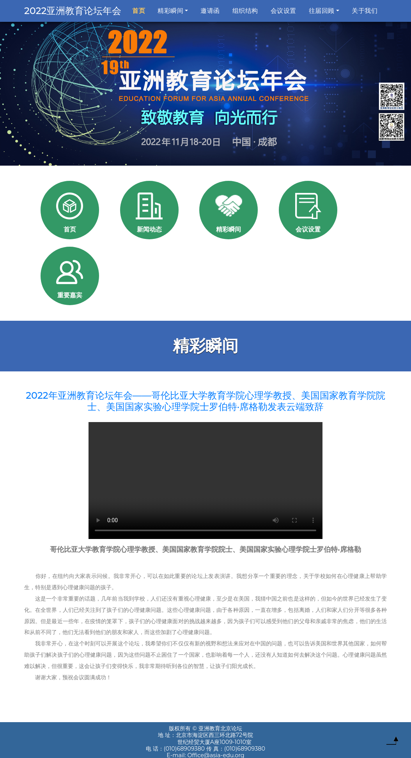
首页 (140, 10)
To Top (392, 742)
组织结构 (245, 10)
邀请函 (210, 10)
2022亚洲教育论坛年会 (72, 10)
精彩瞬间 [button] (170, 10)
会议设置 (283, 10)
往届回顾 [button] (322, 10)
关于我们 (364, 10)
